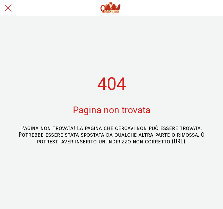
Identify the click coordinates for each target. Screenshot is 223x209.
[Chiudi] (8, 8)
